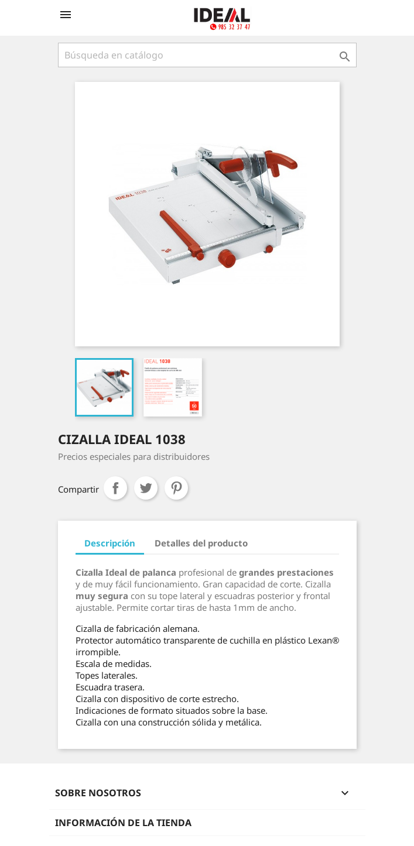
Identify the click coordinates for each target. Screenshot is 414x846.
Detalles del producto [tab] (201, 543)
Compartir (115, 488)
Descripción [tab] (109, 543)
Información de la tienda (123, 822)
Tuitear (146, 488)
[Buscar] (207, 55)
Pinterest (176, 488)
